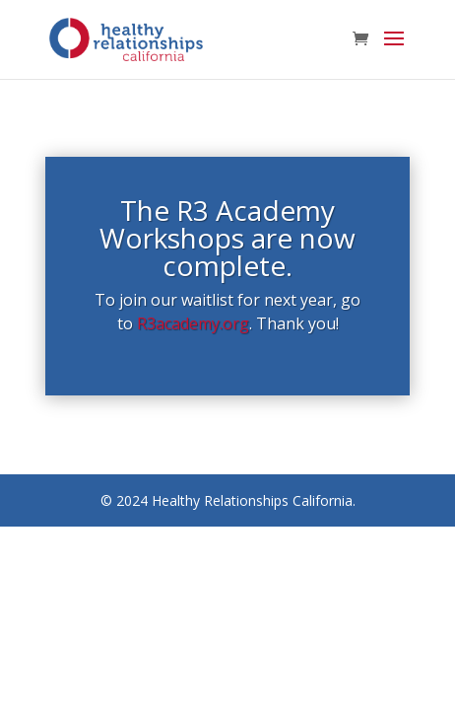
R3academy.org (193, 323)
